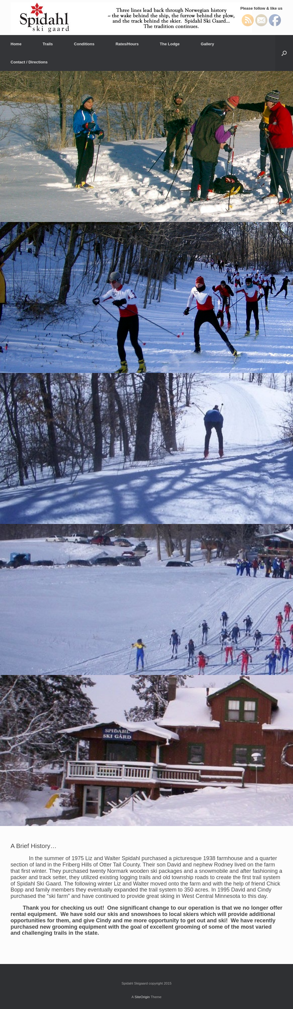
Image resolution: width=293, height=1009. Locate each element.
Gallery (207, 44)
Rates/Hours (127, 44)
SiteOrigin (142, 997)
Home (16, 44)
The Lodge (170, 44)
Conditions (84, 44)
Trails (48, 44)
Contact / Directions (29, 62)
